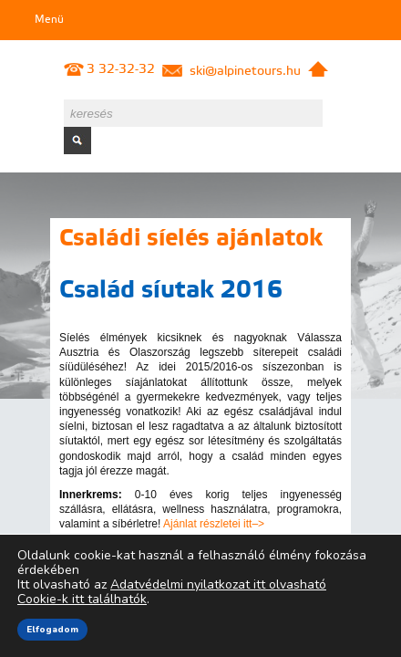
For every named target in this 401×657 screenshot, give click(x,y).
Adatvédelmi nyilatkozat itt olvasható (218, 584)
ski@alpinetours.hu (245, 71)
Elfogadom (52, 629)
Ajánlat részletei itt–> (213, 523)
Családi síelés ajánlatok (191, 239)
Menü (49, 20)
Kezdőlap (318, 69)
